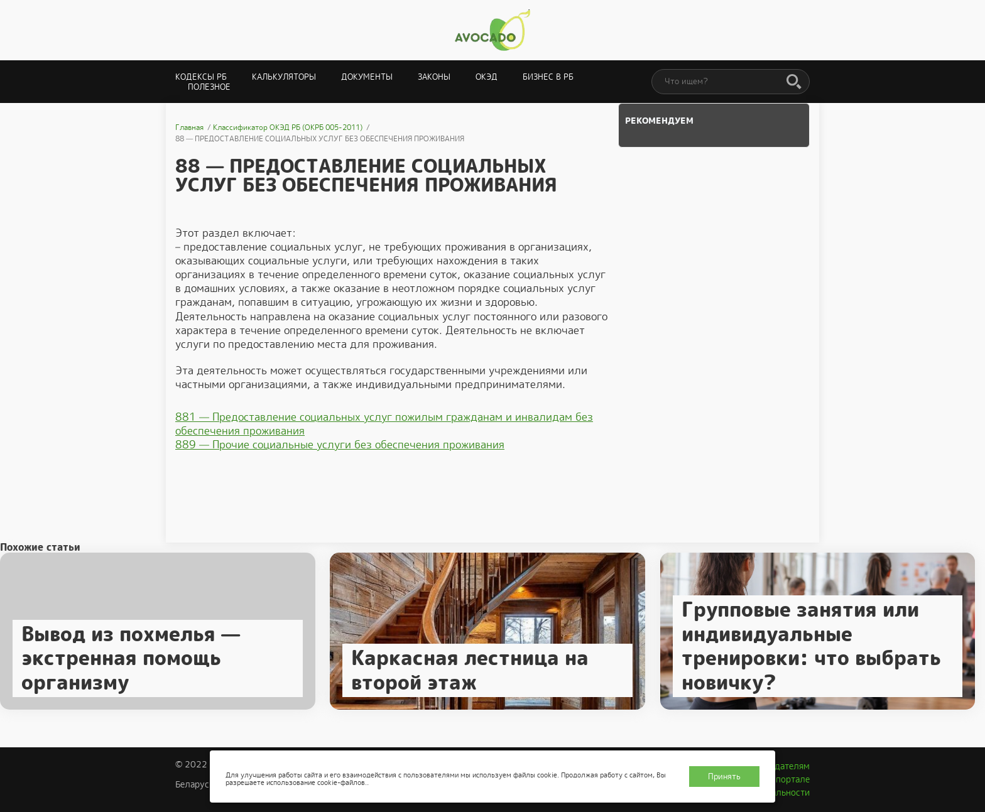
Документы (367, 77)
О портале (788, 779)
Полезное (209, 87)
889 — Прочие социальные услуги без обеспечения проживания (339, 444)
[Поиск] (794, 82)
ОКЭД (487, 77)
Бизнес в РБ (548, 77)
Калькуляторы (284, 77)
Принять (724, 776)
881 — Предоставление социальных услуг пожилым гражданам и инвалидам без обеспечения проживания (384, 423)
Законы (434, 77)
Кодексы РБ (201, 77)
